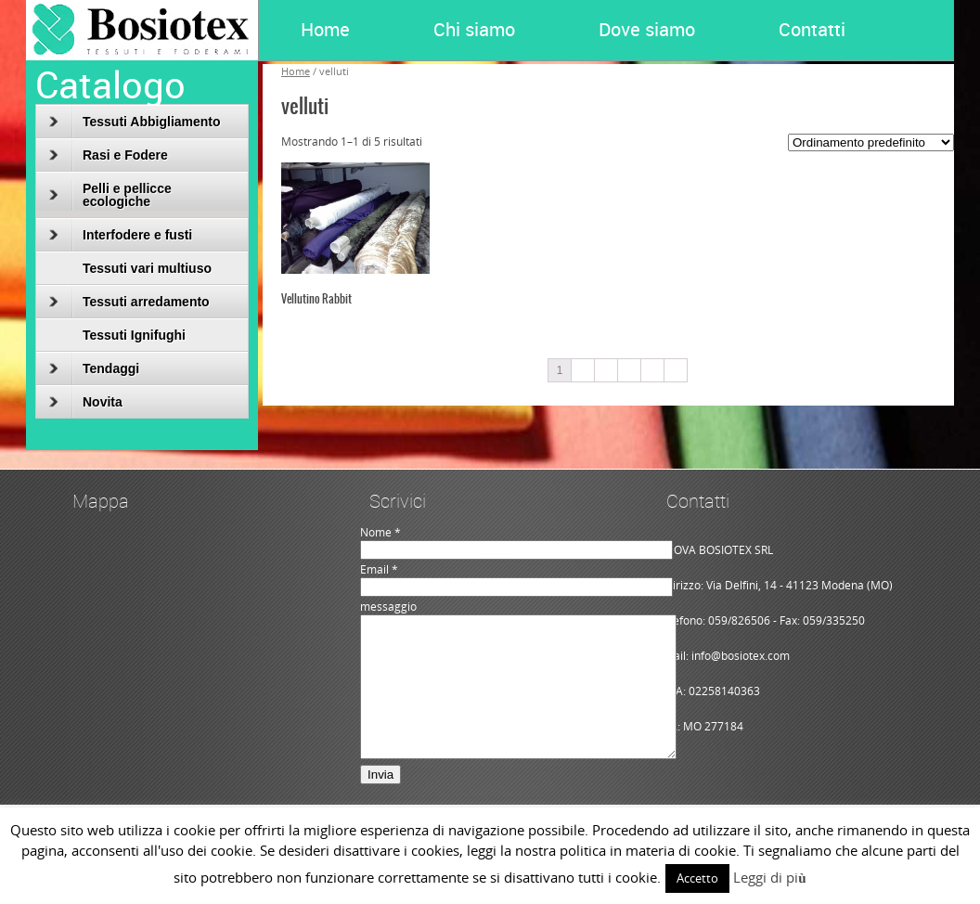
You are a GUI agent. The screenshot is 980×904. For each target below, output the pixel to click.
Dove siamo (647, 29)
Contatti (812, 29)
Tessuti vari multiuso (147, 268)
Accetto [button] (697, 878)
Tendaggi (94, 368)
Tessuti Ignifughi (134, 335)
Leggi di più (769, 877)
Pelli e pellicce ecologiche (110, 195)
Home (325, 29)
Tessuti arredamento (129, 301)
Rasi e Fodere (108, 155)
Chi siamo (474, 29)
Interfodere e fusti (120, 235)
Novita (85, 402)
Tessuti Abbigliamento (135, 121)
